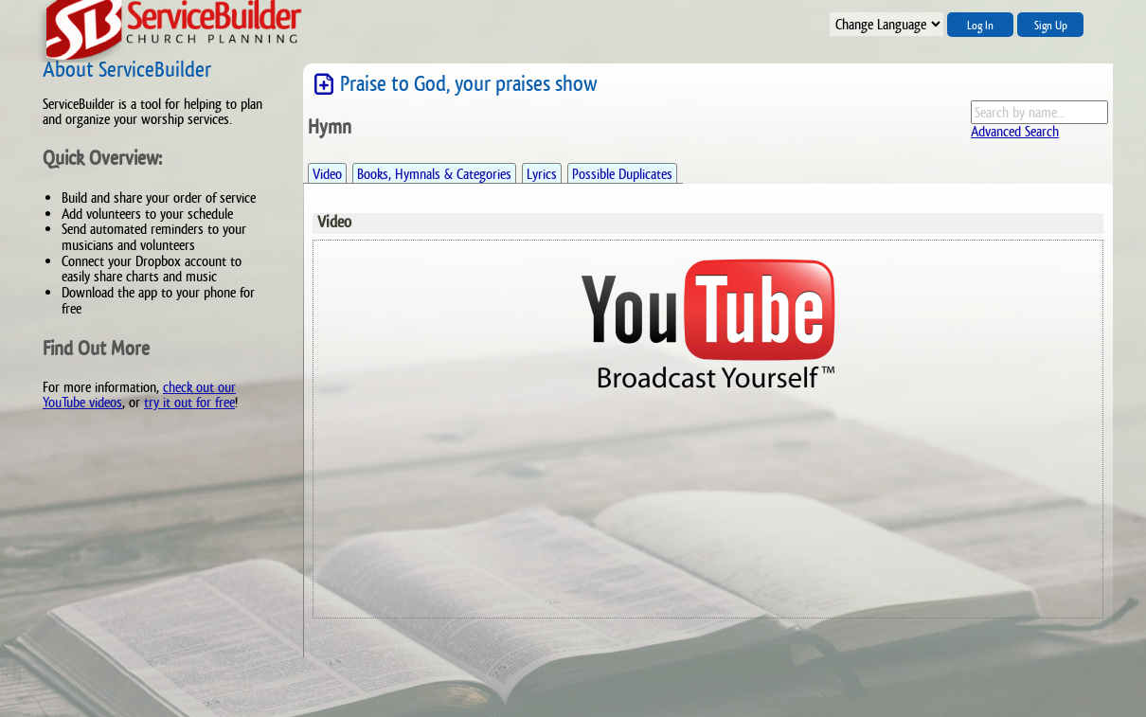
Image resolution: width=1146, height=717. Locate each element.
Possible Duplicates (622, 174)
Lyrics (542, 174)
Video (327, 174)
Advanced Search (1015, 131)
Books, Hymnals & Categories (434, 174)
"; (886, 24)
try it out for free (189, 402)
